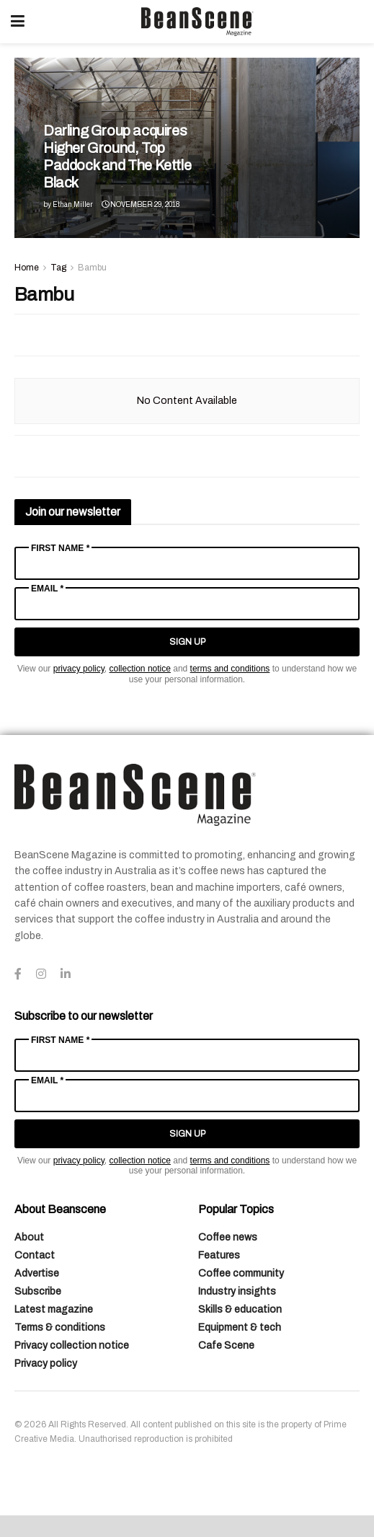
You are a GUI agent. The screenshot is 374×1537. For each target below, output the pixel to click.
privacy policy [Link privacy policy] (78, 669)
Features (219, 1255)
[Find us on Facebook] (18, 974)
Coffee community (241, 1273)
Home (26, 268)
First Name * (60, 548)
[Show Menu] (18, 21)
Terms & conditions (59, 1327)
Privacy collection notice (71, 1345)
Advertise (36, 1273)
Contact (34, 1255)
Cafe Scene (226, 1345)
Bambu (92, 268)
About (29, 1237)
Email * (47, 588)
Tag (58, 268)
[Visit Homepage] (197, 21)
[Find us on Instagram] (41, 974)
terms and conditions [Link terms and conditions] (230, 669)
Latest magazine (53, 1309)
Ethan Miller (73, 204)
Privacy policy (45, 1363)
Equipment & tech (239, 1327)
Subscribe (37, 1291)
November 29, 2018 (141, 204)
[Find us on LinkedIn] (66, 974)
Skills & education (240, 1309)
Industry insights (237, 1291)
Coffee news (227, 1237)
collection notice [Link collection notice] (140, 669)
